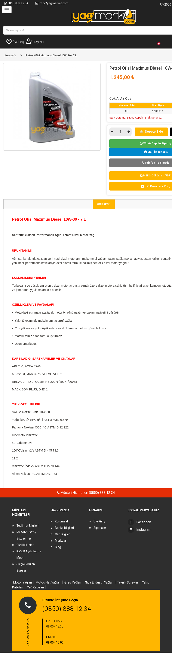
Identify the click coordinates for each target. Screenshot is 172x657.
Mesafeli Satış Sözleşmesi (26, 535)
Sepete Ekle (151, 131)
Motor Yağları (22, 582)
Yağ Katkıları (35, 587)
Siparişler (99, 527)
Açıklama (103, 204)
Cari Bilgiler (62, 534)
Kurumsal (61, 521)
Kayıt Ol (35, 42)
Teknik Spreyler (127, 582)
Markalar (61, 540)
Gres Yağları (72, 582)
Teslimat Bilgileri (27, 525)
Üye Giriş (15, 42)
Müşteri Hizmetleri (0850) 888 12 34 (87, 493)
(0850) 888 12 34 (66, 608)
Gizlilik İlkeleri (25, 545)
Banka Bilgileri (64, 527)
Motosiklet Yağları (48, 582)
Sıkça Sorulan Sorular (25, 567)
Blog (58, 547)
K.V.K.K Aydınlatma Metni (28, 554)
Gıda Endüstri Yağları (99, 582)
